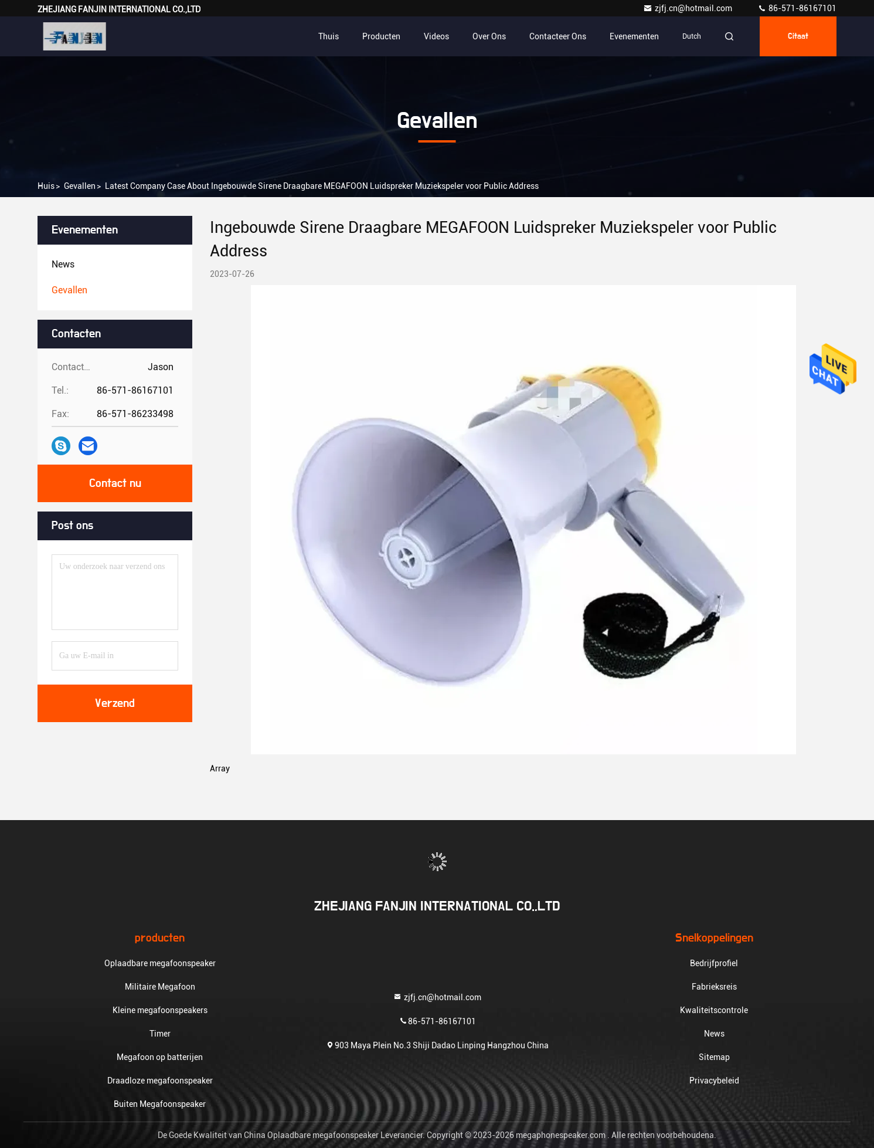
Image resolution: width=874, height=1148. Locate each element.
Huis (46, 186)
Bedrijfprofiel (714, 963)
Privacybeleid (714, 1080)
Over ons (489, 36)
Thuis (328, 36)
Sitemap (714, 1057)
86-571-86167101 (796, 8)
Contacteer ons (557, 36)
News (714, 1033)
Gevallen (80, 186)
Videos (436, 36)
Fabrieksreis (714, 986)
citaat (798, 36)
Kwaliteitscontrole (714, 1010)
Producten (381, 36)
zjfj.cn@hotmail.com (688, 8)
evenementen (634, 36)
